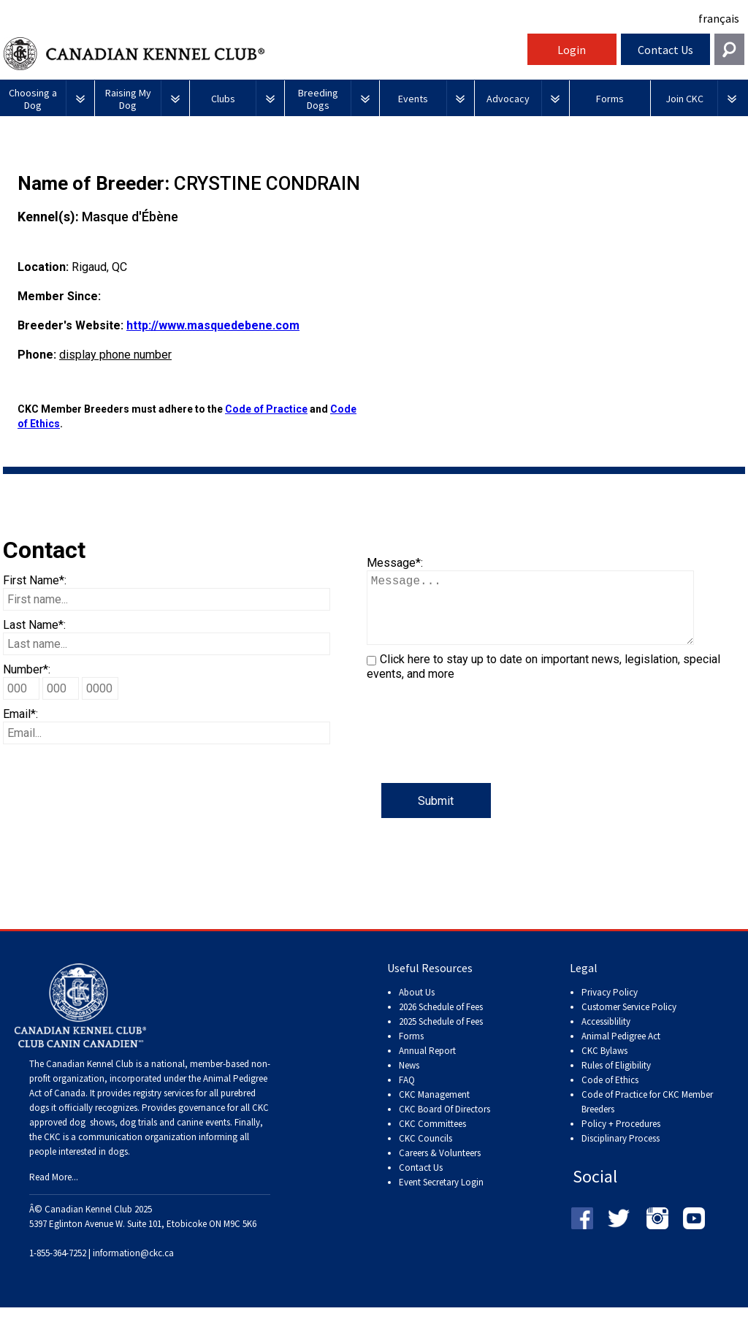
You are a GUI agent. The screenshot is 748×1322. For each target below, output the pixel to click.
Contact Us (665, 49)
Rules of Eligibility (616, 1080)
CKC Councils (425, 1153)
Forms (411, 1050)
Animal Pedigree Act (620, 1050)
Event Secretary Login (441, 1197)
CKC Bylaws (604, 1065)
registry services (162, 1107)
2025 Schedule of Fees (441, 1036)
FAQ (407, 1094)
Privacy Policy (609, 1007)
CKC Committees (432, 1138)
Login (571, 49)
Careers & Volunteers (440, 1167)
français (718, 18)
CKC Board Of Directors (444, 1123)
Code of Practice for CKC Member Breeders (647, 1116)
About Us (417, 1007)
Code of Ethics (609, 1094)
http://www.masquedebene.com (212, 325)
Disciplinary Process (620, 1153)
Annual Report (427, 1065)
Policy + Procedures (620, 1138)
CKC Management (434, 1109)
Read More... (53, 1191)
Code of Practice (266, 409)
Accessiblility (605, 1036)
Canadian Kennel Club (264, 54)
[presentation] (478, 754)
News (409, 1080)
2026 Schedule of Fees (441, 1021)
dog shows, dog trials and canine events (149, 1137)
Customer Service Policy (628, 1021)
